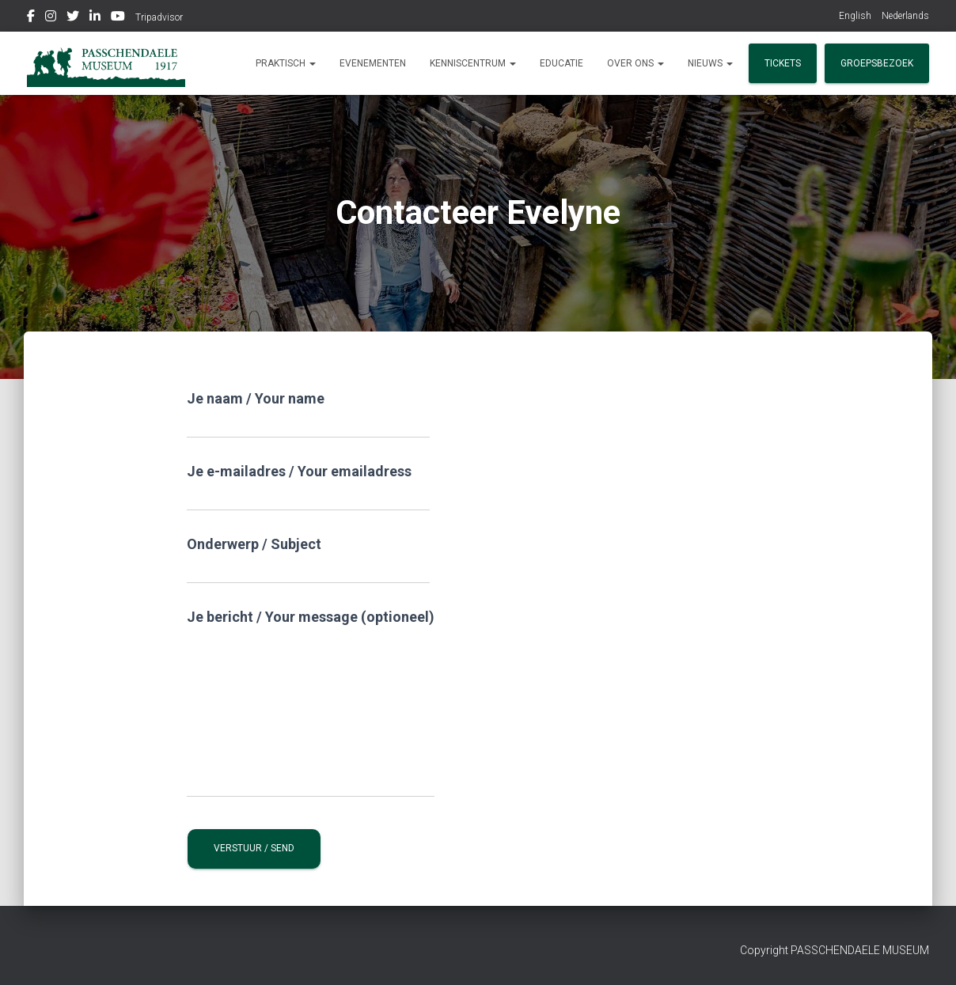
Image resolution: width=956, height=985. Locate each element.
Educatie (561, 63)
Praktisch (286, 63)
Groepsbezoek (876, 63)
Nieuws (710, 63)
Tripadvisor (159, 17)
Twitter (72, 18)
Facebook (31, 18)
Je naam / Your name (308, 414)
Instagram (50, 18)
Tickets (782, 63)
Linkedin (95, 18)
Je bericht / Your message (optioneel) (310, 702)
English (855, 15)
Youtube (118, 18)
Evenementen (373, 63)
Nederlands (905, 15)
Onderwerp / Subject (308, 560)
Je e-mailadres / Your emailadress (308, 487)
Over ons (635, 63)
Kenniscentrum (473, 63)
